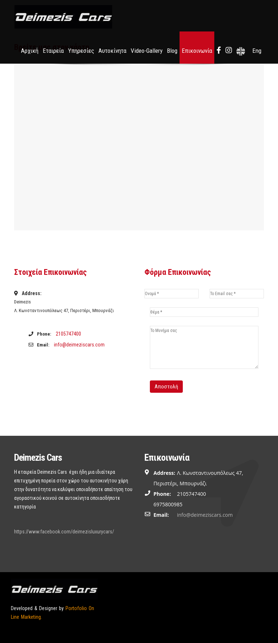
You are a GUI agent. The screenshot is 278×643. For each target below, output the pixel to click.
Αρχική (29, 50)
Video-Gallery (147, 50)
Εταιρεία (53, 50)
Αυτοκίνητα (112, 50)
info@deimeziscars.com (79, 345)
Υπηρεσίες (81, 50)
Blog (172, 50)
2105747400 (68, 334)
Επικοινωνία (197, 50)
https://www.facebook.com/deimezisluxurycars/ (64, 532)
